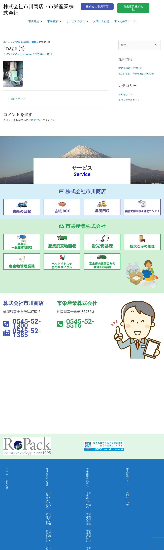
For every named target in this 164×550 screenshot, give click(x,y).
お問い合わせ (101, 21)
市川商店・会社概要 (57, 499)
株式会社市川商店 (56, 469)
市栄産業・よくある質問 (100, 506)
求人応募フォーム (125, 21)
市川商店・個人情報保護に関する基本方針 (61, 515)
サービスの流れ (77, 21)
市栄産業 (54, 21)
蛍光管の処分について (131, 68)
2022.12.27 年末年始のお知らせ (137, 73)
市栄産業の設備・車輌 (98, 484)
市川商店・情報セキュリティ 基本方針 (61, 525)
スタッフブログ (127, 100)
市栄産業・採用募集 (97, 514)
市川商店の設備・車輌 (58, 484)
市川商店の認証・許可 (58, 491)
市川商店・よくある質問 (60, 506)
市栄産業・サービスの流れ (101, 476)
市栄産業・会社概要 (97, 499)
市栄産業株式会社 (96, 469)
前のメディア (17, 98)
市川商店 (35, 21)
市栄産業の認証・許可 (98, 491)
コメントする (10, 54)
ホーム (9, 469)
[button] (35, 21)
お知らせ (123, 94)
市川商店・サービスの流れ (61, 476)
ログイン (36, 120)
